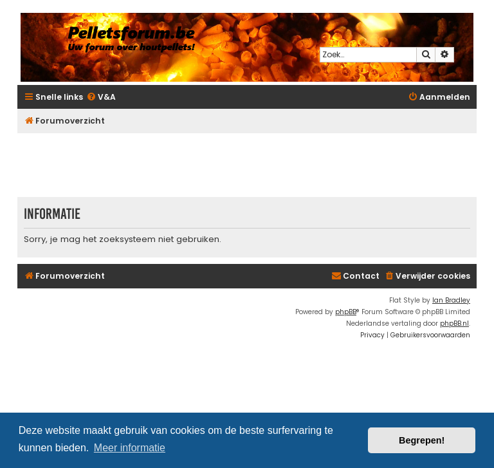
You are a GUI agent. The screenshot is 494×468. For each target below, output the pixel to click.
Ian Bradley (451, 300)
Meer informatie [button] (129, 447)
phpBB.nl (454, 323)
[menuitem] (101, 97)
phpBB (345, 312)
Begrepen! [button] (421, 440)
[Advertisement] (251, 165)
